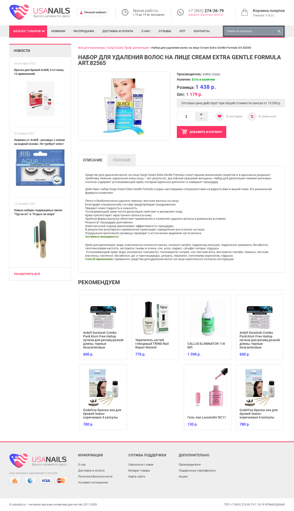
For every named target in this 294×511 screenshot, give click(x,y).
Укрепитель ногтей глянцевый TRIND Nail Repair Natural (152, 343)
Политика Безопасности (95, 476)
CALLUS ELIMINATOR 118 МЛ (206, 345)
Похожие (122, 160)
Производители (190, 464)
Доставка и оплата (117, 31)
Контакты (201, 31)
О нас (145, 31)
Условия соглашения (93, 482)
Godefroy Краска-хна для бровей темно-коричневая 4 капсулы (102, 413)
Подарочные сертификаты (197, 470)
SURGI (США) (211, 74)
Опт (182, 31)
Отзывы (164, 31)
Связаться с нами (140, 464)
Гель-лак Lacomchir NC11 (206, 417)
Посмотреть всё (27, 274)
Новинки (58, 31)
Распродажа (84, 31)
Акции (183, 476)
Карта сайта (136, 476)
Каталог (27, 31)
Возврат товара (139, 470)
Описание (92, 160)
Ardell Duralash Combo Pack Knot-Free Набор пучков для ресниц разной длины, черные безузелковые (103, 340)
